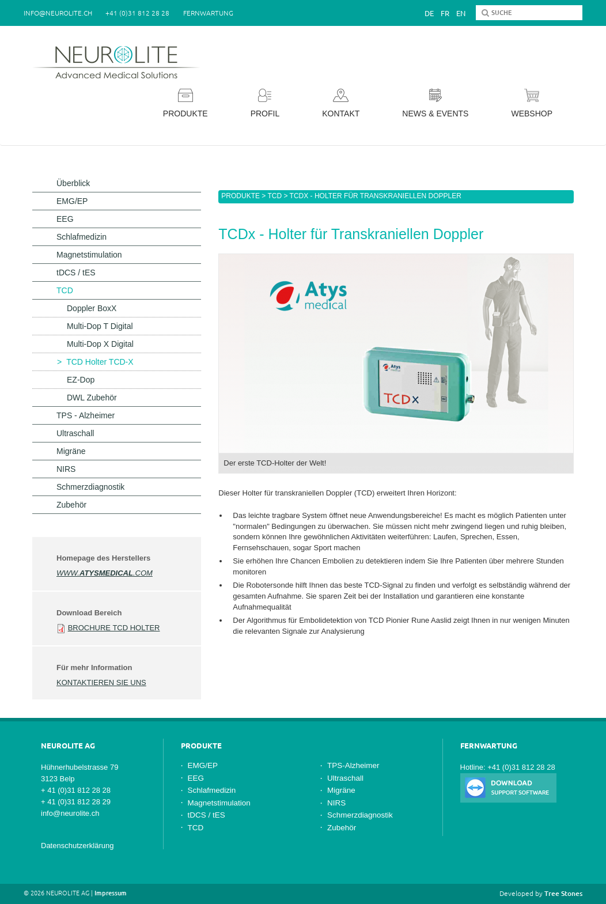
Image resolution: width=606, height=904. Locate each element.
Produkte (240, 196)
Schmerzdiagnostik (90, 486)
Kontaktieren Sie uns (101, 682)
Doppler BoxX (91, 308)
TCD (274, 196)
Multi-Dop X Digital (100, 344)
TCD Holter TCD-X (99, 361)
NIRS (65, 469)
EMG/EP (72, 201)
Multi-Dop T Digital (100, 326)
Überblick (73, 183)
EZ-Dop (80, 379)
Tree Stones (563, 893)
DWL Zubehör (92, 397)
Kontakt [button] (340, 103)
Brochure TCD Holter (114, 627)
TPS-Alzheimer (353, 765)
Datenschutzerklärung (77, 845)
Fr (445, 13)
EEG (65, 219)
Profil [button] (265, 103)
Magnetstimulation (89, 254)
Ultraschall (75, 433)
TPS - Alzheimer (85, 415)
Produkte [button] (185, 103)
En (460, 13)
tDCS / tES (76, 272)
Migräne (71, 451)
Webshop (531, 103)
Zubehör (71, 504)
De (429, 13)
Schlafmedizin (81, 236)
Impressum (110, 893)
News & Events (435, 103)
